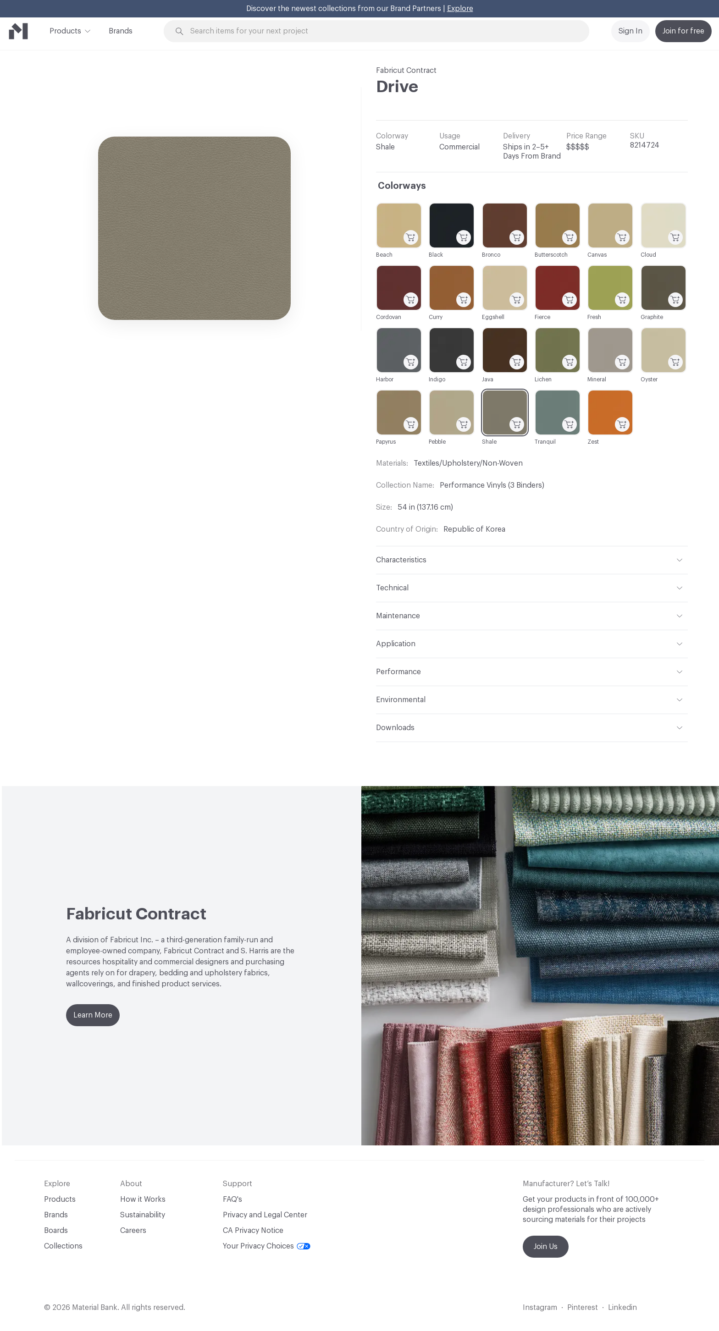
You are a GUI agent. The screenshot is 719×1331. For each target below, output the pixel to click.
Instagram (540, 1307)
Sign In (630, 31)
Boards (56, 1230)
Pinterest (582, 1307)
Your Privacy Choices (266, 1246)
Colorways (402, 186)
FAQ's (232, 1199)
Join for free (683, 31)
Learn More (92, 1015)
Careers (133, 1230)
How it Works (143, 1199)
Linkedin (622, 1307)
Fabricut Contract (406, 70)
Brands (121, 31)
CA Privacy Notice (253, 1230)
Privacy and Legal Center (265, 1215)
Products (65, 30)
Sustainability (142, 1215)
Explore (460, 8)
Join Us (546, 1246)
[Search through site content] (381, 31)
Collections (63, 1246)
